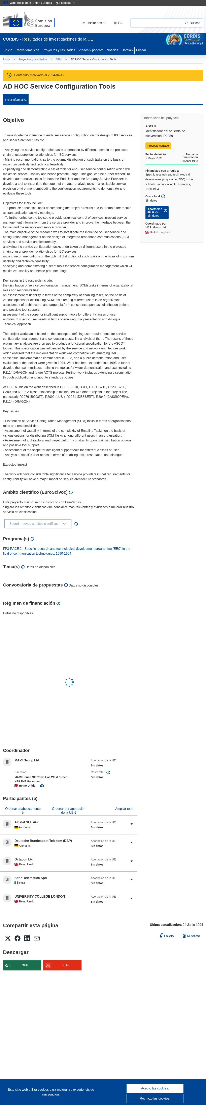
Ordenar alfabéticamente (23, 808)
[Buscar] (192, 23)
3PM (59, 59)
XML (25, 965)
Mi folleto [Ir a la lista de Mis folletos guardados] (191, 936)
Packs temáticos (27, 50)
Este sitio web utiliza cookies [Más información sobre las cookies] (29, 1089)
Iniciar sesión (94, 23)
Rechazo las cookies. (155, 1098)
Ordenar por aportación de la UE (68, 810)
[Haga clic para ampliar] (131, 824)
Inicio (8, 50)
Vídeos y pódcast (91, 50)
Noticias (112, 50)
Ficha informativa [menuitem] (16, 99)
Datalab (127, 50)
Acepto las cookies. (155, 1088)
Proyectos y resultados (59, 50)
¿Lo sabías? (65, 2)
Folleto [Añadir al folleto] (167, 935)
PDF (65, 965)
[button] (118, 23)
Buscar (141, 50)
